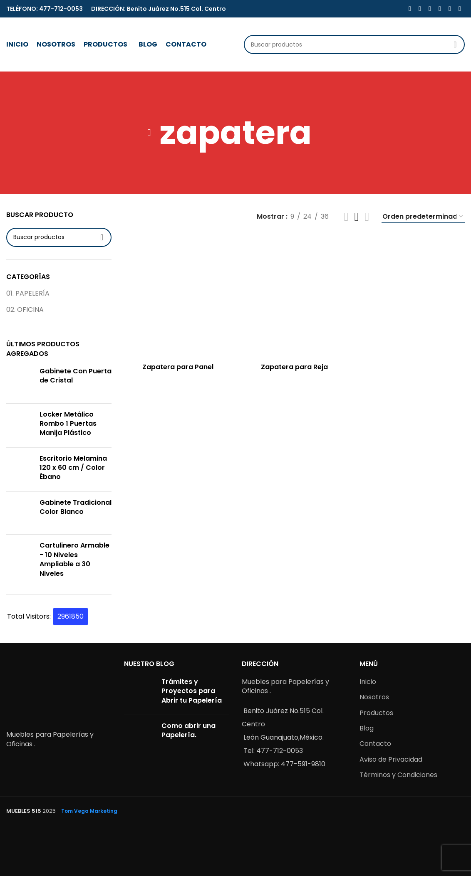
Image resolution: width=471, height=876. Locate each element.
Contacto (375, 743)
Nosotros (374, 697)
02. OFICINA (25, 309)
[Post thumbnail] (139, 692)
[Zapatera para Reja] (294, 297)
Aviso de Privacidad (390, 759)
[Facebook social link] (410, 8)
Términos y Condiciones (398, 775)
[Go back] (149, 132)
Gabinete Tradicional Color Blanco (76, 507)
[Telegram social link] (460, 8)
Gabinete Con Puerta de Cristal (76, 376)
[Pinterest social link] (430, 8)
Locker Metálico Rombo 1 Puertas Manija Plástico (68, 424)
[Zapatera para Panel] (178, 297)
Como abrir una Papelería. (188, 730)
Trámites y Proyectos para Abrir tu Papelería (191, 691)
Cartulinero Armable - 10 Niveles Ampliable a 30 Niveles (74, 559)
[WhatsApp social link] (450, 8)
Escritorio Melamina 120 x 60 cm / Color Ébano (73, 468)
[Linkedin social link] (440, 8)
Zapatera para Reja (294, 367)
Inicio (367, 681)
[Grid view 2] (346, 217)
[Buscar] (354, 44)
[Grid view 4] (366, 217)
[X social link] (420, 8)
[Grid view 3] (356, 217)
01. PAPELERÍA (28, 293)
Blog (366, 728)
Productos (376, 713)
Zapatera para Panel (177, 367)
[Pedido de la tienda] (423, 216)
